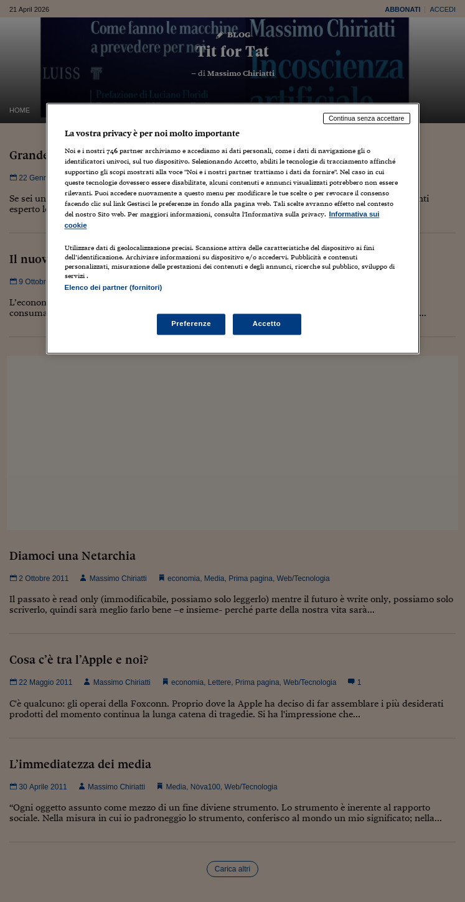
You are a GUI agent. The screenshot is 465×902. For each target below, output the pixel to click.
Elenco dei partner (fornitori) (113, 287)
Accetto (267, 323)
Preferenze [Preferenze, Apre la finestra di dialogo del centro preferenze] (191, 323)
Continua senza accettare (367, 118)
